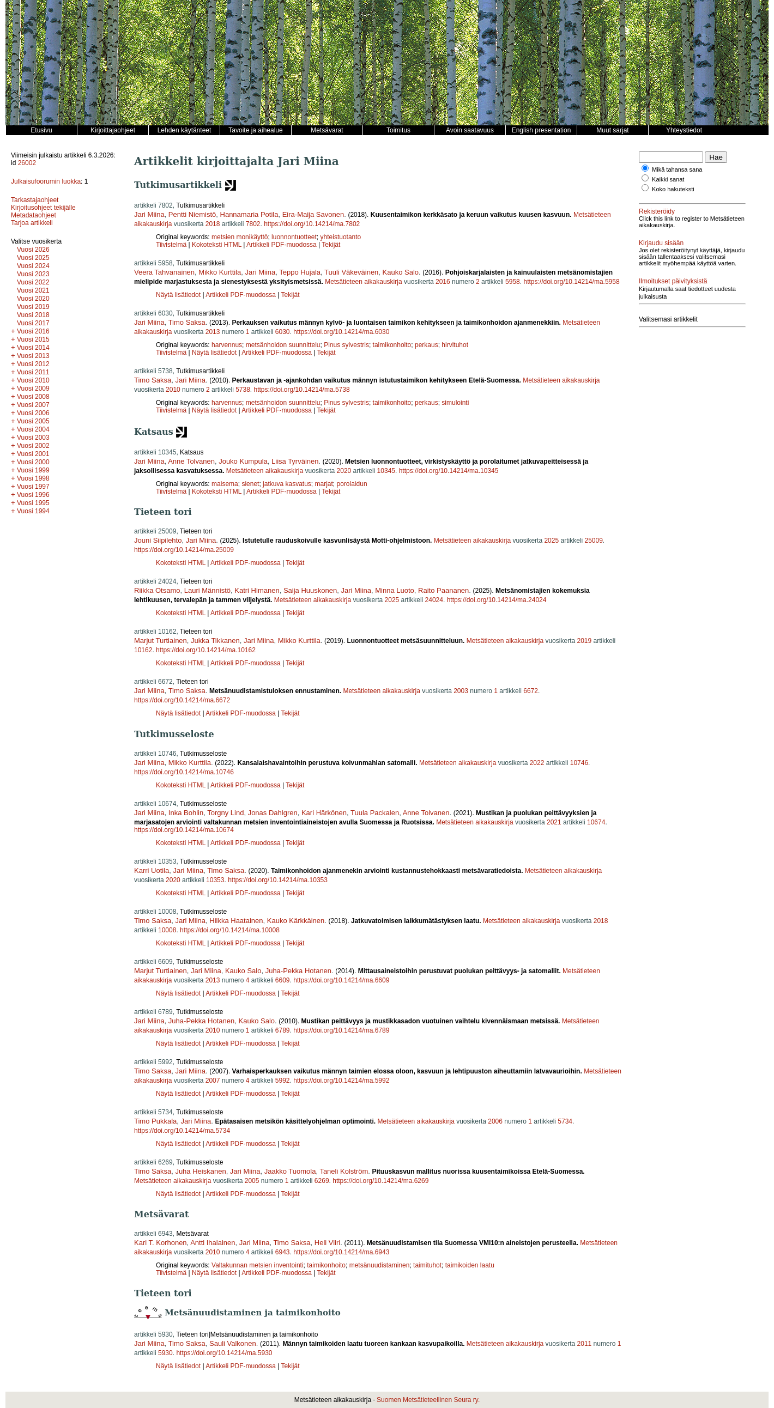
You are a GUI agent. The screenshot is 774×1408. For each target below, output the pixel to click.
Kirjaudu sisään (661, 243)
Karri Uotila (151, 870)
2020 (344, 471)
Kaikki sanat (668, 179)
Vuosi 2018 (33, 315)
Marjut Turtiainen (160, 640)
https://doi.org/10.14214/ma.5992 (341, 1080)
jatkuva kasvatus (287, 484)
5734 (565, 1121)
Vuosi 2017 (33, 323)
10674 (596, 822)
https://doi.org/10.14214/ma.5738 (302, 389)
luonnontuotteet (294, 237)
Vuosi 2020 (33, 298)
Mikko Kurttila (219, 272)
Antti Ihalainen (212, 1243)
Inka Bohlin (185, 813)
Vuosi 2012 (33, 364)
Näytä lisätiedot (179, 295)
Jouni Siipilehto (158, 540)
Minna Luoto (394, 590)
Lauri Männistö (207, 590)
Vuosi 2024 (33, 266)
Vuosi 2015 (33, 339)
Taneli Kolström (343, 1171)
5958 (512, 282)
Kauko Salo (401, 272)
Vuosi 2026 (33, 249)
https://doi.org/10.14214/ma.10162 (206, 650)
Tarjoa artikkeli (32, 223)
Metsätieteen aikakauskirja (363, 282)
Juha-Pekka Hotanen (298, 971)
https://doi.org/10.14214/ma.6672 (182, 700)
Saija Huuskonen (310, 590)
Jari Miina (149, 214)
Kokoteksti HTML (217, 244)
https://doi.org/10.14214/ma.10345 (449, 471)
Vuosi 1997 (33, 486)
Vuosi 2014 (33, 347)
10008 (167, 930)
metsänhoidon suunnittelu (283, 345)
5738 (242, 389)
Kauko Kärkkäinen (296, 921)
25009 (593, 540)
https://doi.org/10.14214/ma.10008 (230, 930)
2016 (443, 282)
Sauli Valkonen (232, 1343)
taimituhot (427, 1265)
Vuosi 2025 (33, 258)
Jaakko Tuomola (290, 1171)
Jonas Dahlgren (273, 813)
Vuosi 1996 (33, 495)
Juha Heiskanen (200, 1171)
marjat (324, 484)
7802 (253, 224)
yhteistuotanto (341, 237)
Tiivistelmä (171, 244)
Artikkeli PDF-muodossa (281, 244)
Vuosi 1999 (33, 470)
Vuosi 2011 (33, 372)
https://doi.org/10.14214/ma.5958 (571, 282)
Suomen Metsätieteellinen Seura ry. (428, 1400)
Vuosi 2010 (33, 380)
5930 (165, 1353)
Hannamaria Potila (249, 214)
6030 (282, 332)
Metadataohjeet (33, 215)
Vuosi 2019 (33, 307)
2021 (554, 822)
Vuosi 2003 (33, 437)
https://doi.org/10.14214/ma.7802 (312, 224)
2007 (212, 1080)
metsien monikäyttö (239, 237)
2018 (212, 224)
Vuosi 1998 (33, 478)
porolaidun (352, 484)
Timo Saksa (186, 322)
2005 (252, 1181)
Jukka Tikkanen (215, 640)
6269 (322, 1181)
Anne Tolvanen (191, 461)
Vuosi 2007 (33, 405)
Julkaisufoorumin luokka (46, 181)
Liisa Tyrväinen (294, 461)
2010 (173, 389)
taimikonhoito (392, 345)
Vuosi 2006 (33, 413)
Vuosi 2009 (33, 388)
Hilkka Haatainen (236, 921)
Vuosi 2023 (33, 274)
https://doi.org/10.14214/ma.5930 (224, 1353)
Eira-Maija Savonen (313, 214)
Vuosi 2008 (33, 396)
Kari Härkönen (324, 813)
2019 (584, 641)
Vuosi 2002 (33, 446)
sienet (250, 484)
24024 (434, 600)
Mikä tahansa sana (677, 169)
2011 (584, 1344)
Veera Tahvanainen (164, 272)
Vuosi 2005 (33, 421)
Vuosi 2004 (33, 429)
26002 (27, 163)
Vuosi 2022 (33, 282)
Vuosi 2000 (33, 462)
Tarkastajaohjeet (34, 200)
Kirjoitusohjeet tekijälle (43, 207)
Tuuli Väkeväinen (351, 272)
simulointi (455, 402)
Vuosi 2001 (33, 454)
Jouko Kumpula (243, 461)
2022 (537, 763)
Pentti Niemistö (192, 214)
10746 (579, 763)
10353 (215, 880)
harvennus (226, 345)
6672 (530, 691)
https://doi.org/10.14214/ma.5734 (182, 1130)
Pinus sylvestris (346, 345)
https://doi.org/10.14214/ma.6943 (341, 1252)
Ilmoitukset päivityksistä (673, 281)
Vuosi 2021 (33, 290)
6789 (282, 1030)
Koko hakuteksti (673, 189)
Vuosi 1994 (33, 511)
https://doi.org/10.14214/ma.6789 (341, 1030)
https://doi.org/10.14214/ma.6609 (341, 980)
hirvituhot (455, 345)
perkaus (426, 345)
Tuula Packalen (374, 813)
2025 (551, 540)
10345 (386, 471)
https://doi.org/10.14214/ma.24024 (497, 600)
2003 (460, 691)
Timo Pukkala (155, 1121)
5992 (282, 1080)
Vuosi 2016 (33, 331)
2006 (495, 1121)
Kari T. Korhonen (160, 1243)
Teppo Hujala (300, 272)
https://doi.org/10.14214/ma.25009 (184, 550)
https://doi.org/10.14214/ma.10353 (278, 880)
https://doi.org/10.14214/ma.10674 (184, 830)
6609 (282, 980)
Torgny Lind (225, 813)
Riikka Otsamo (157, 590)
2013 (212, 332)
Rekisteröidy (657, 211)
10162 (143, 650)
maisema (224, 484)
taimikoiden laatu (469, 1265)
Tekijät (331, 244)
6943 (282, 1252)
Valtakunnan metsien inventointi (257, 1265)
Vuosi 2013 (33, 356)
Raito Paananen (443, 590)
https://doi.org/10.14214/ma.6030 (341, 332)
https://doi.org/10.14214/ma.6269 (380, 1181)
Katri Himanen (256, 590)
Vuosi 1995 (33, 503)
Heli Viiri (327, 1243)
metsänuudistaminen (379, 1265)
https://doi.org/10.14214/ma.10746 (184, 772)
